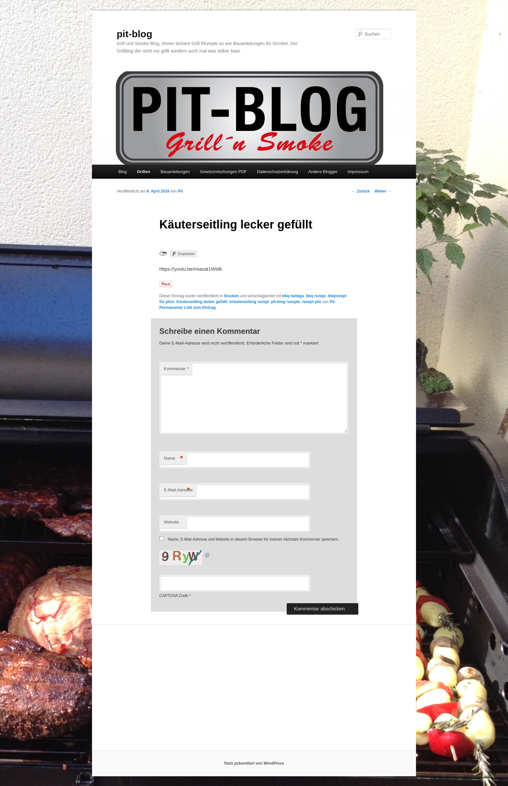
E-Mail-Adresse (178, 490)
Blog (122, 171)
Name (173, 458)
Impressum (358, 171)
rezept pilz (311, 301)
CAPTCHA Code (173, 595)
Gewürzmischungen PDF (223, 171)
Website (171, 522)
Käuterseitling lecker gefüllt (202, 301)
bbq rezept (316, 296)
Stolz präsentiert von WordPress (254, 763)
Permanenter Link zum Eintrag (187, 307)
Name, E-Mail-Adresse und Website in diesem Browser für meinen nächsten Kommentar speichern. (253, 539)
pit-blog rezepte (285, 301)
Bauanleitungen (175, 171)
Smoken (231, 296)
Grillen (143, 171)
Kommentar (176, 368)
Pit (180, 191)
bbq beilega (293, 296)
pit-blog (134, 34)
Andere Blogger (322, 171)
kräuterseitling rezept (249, 301)
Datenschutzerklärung (277, 171)
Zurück (361, 191)
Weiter (383, 191)
